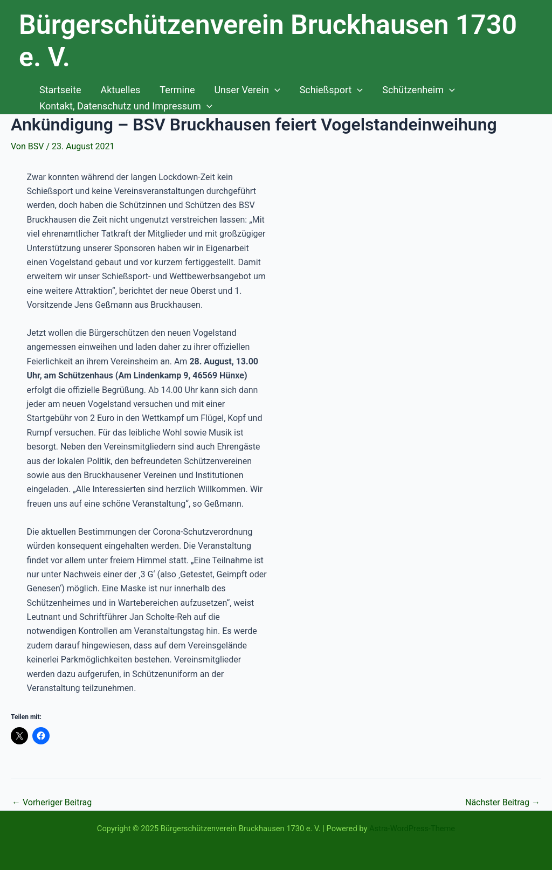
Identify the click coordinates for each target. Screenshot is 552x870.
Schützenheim (418, 90)
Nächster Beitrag (502, 802)
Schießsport (331, 90)
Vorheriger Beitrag (52, 802)
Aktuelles (120, 89)
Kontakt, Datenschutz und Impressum (125, 106)
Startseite (60, 89)
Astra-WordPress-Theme (412, 828)
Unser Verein (247, 90)
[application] (274, 90)
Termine (177, 89)
